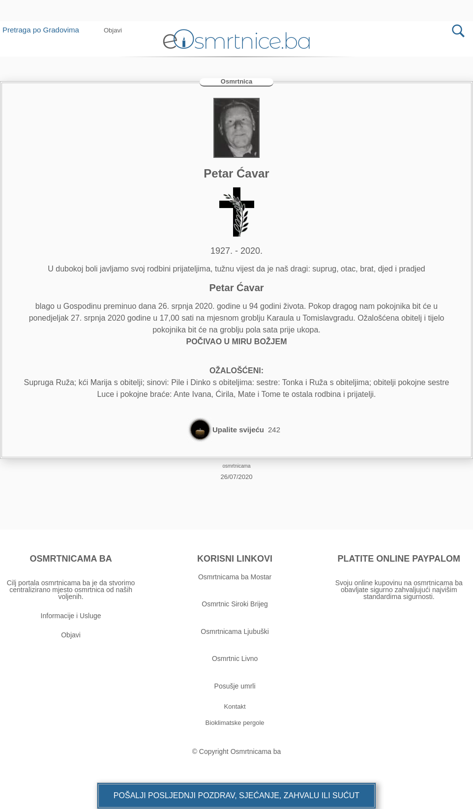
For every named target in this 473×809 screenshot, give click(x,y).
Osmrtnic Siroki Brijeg (235, 604)
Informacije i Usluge (71, 616)
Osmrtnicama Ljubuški (235, 631)
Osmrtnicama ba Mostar (234, 577)
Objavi (71, 635)
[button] (113, 30)
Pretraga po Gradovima (44, 30)
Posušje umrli (235, 686)
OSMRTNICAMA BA (71, 559)
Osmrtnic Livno (235, 658)
